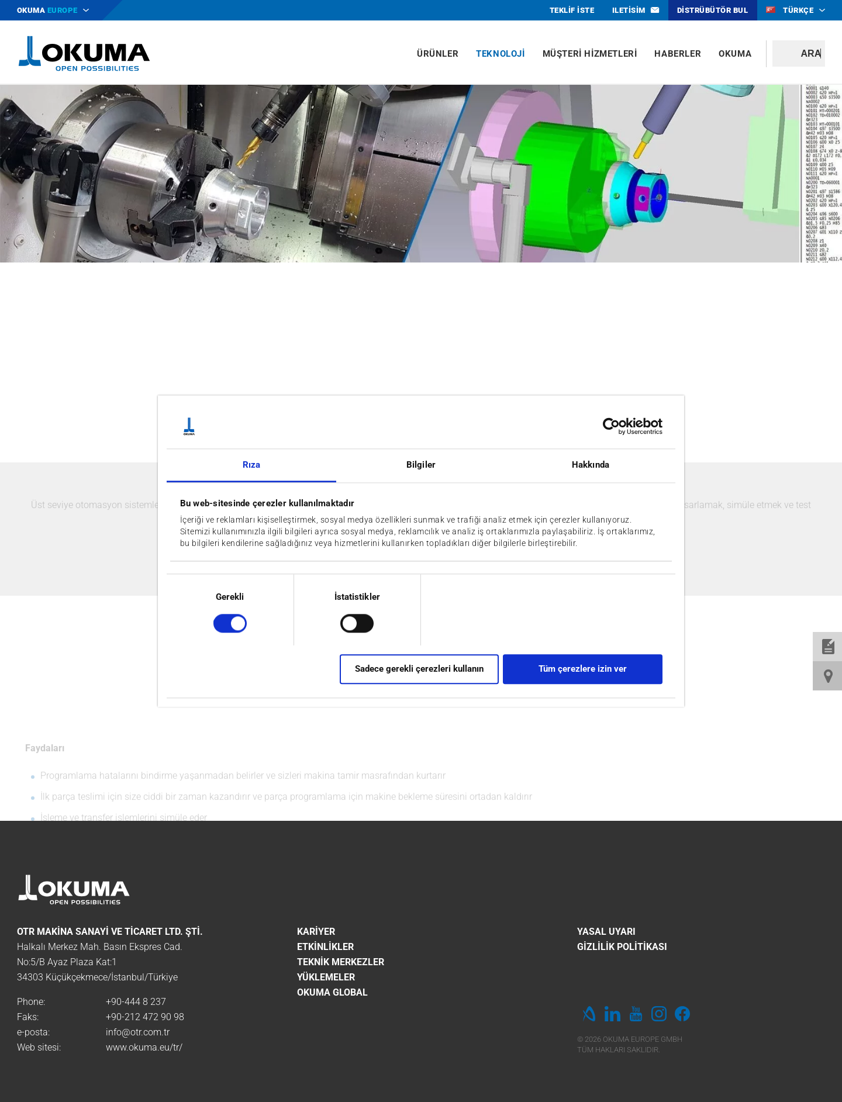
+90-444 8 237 (136, 1001)
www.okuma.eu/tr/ (144, 1047)
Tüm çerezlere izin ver (583, 669)
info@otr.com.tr (138, 1032)
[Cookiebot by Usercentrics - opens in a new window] (611, 426)
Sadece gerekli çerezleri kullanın (419, 669)
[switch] (347, 621)
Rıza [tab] (251, 465)
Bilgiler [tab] (421, 465)
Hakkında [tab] (590, 465)
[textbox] (798, 53)
